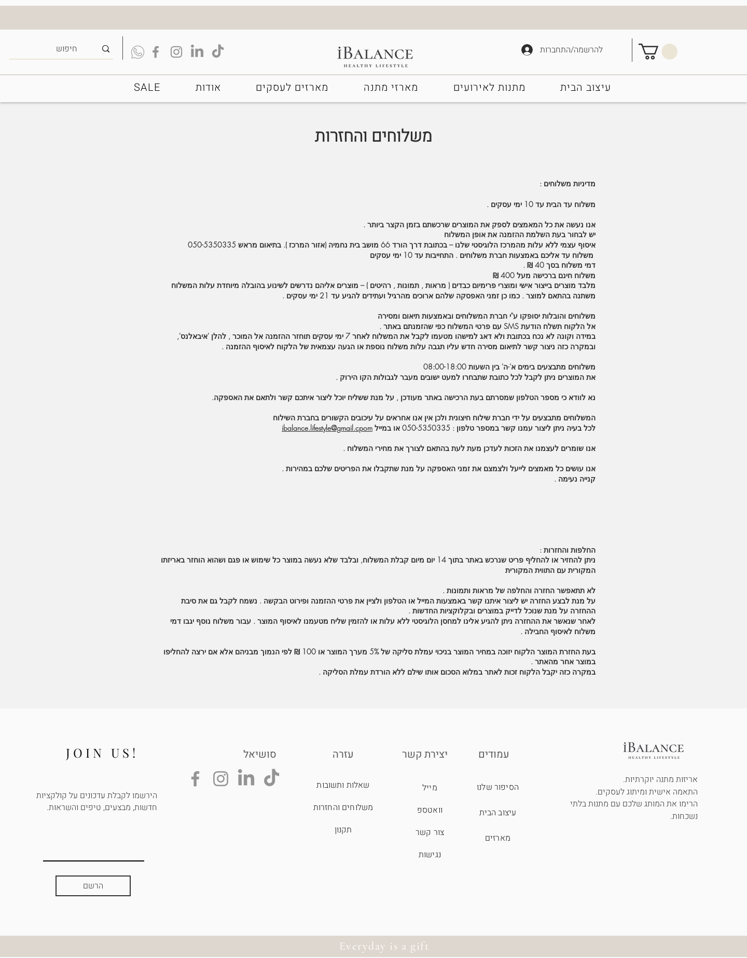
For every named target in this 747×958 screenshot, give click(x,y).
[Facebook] (195, 779)
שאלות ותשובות (342, 785)
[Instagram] (221, 779)
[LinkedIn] (197, 52)
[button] (658, 52)
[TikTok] (218, 52)
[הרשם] (93, 885)
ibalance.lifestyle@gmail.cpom (327, 428)
